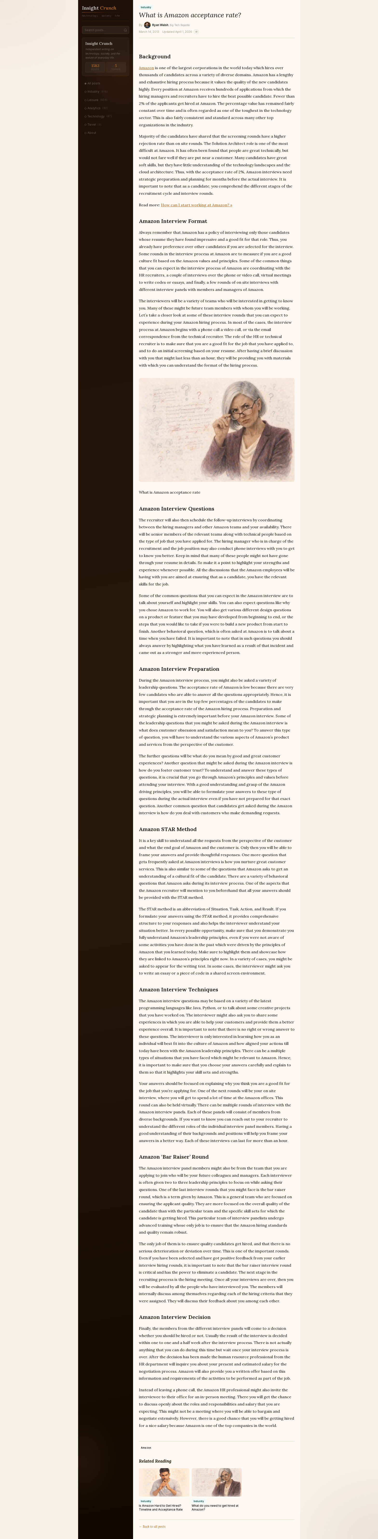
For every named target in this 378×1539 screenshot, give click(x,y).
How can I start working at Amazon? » (196, 204)
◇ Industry (96, 92)
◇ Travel (92, 125)
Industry (146, 7)
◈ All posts (92, 83)
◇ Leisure (96, 100)
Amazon (146, 67)
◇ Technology (98, 116)
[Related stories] (196, 31)
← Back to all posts (152, 1527)
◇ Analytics (96, 108)
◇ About (90, 132)
